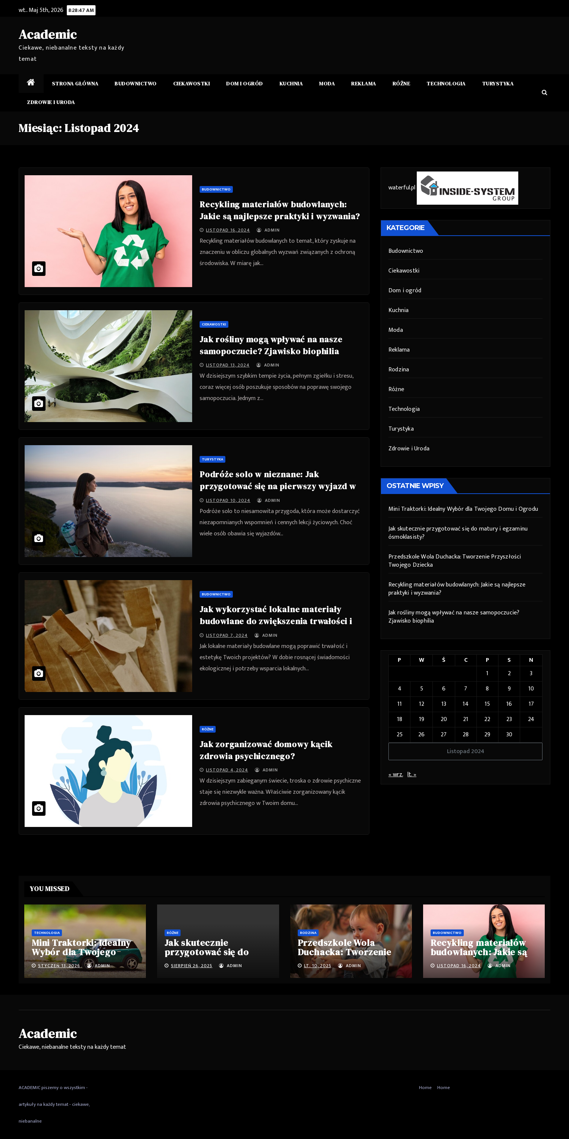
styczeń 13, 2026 (59, 965)
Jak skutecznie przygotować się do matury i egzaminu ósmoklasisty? (458, 533)
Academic (47, 34)
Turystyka (498, 83)
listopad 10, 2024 (228, 500)
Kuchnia (291, 83)
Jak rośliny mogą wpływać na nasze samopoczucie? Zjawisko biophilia (453, 617)
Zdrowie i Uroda (51, 102)
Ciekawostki (191, 83)
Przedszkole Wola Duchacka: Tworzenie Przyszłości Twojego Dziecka (454, 561)
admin (268, 230)
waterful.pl (401, 188)
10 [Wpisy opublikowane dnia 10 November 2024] (531, 689)
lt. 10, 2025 (317, 965)
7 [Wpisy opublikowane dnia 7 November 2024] (465, 689)
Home (425, 1087)
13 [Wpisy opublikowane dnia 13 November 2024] (443, 704)
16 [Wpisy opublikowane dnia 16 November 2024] (509, 704)
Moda (327, 83)
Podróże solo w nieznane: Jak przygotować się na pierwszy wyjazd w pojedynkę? (278, 486)
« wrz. (395, 775)
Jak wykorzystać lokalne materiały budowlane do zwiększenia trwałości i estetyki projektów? (276, 621)
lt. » (411, 775)
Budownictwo (136, 83)
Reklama (363, 83)
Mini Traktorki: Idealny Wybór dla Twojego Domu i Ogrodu (463, 509)
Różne (401, 83)
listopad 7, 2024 (227, 635)
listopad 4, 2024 (227, 770)
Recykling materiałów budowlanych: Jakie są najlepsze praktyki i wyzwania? (456, 589)
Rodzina (398, 370)
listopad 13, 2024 (228, 365)
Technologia (446, 83)
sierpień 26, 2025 (191, 965)
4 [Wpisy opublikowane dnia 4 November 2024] (399, 689)
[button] (544, 93)
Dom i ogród (244, 83)
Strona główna (75, 83)
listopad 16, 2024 (228, 230)
